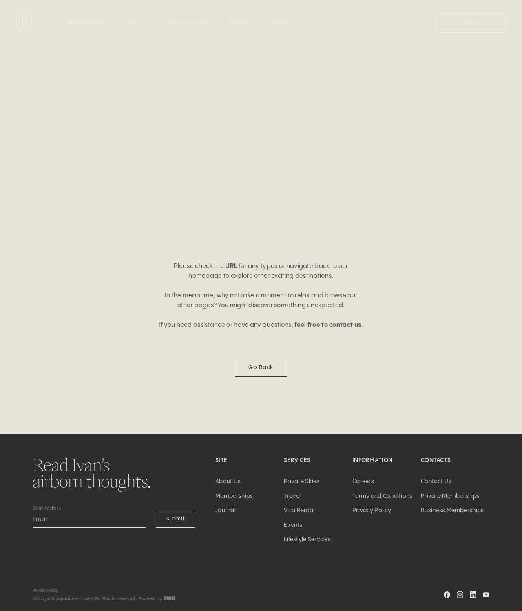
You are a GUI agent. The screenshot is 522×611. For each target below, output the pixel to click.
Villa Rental (299, 510)
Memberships (234, 496)
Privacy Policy (371, 510)
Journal (225, 510)
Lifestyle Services (307, 539)
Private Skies (302, 481)
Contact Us (436, 481)
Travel (292, 496)
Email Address (47, 508)
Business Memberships (452, 510)
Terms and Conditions (382, 496)
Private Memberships (450, 496)
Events (293, 525)
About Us (228, 481)
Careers (363, 481)
